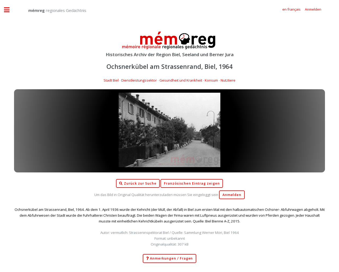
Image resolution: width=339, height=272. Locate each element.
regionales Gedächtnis (52, 10)
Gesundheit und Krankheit (180, 80)
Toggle (9, 10)
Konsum (211, 80)
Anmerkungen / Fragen (169, 258)
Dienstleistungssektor (139, 80)
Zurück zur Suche (137, 183)
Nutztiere (228, 80)
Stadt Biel (111, 80)
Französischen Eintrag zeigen (192, 183)
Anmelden (232, 195)
